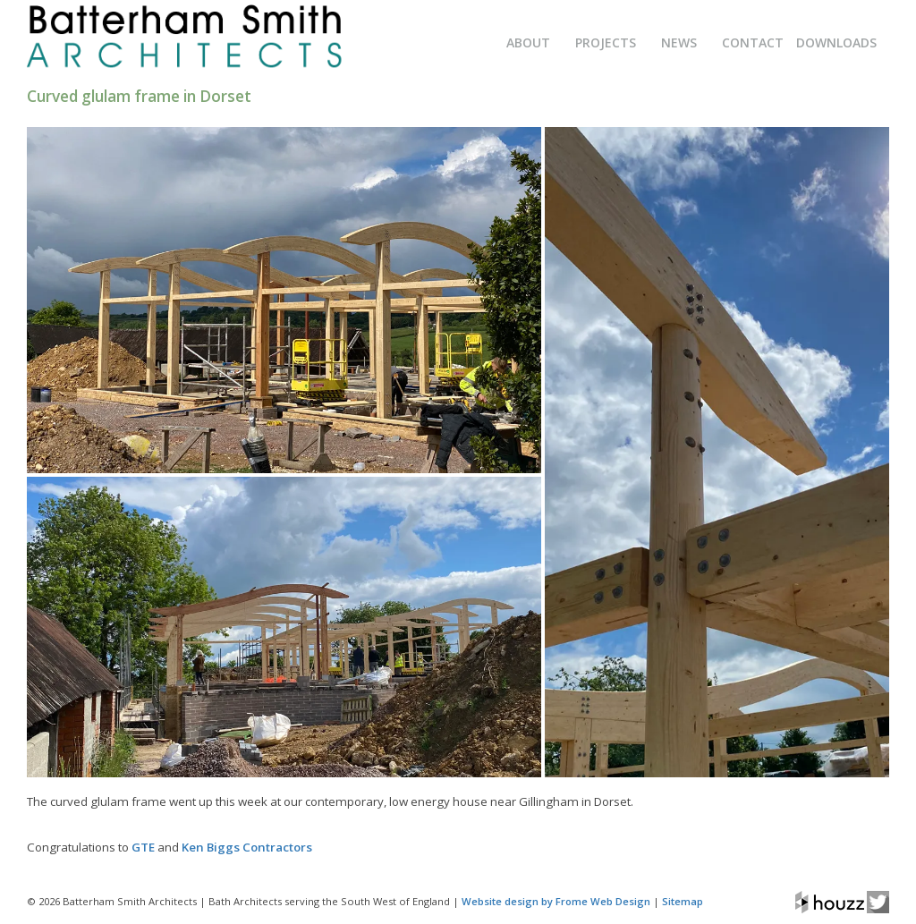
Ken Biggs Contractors (247, 847)
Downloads (836, 42)
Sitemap (682, 901)
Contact (753, 42)
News (679, 42)
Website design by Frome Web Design (556, 901)
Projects (605, 42)
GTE (143, 847)
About (528, 42)
